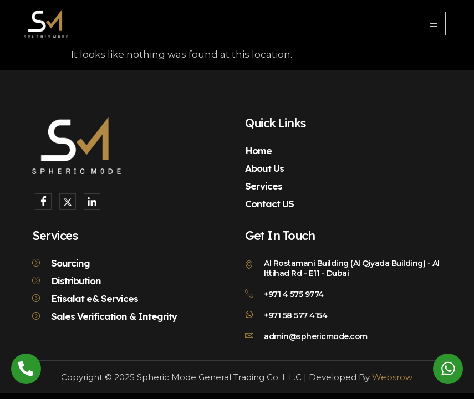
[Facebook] (43, 201)
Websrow (392, 377)
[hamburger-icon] (433, 23)
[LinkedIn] (92, 201)
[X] (67, 201)
